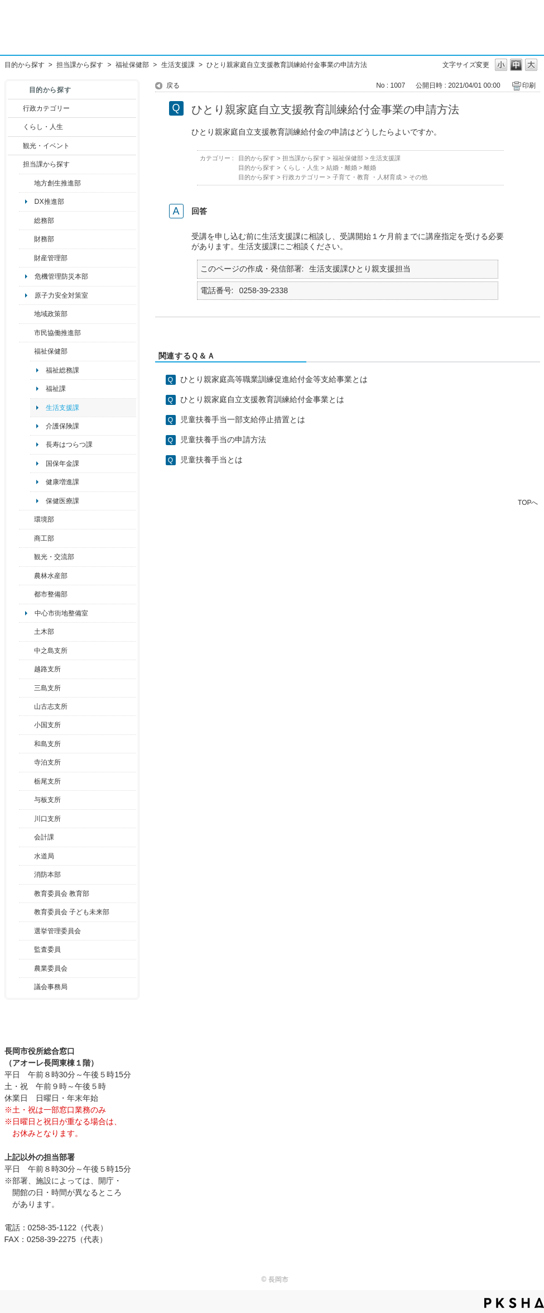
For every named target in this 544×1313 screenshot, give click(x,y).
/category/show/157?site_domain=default (26, 987)
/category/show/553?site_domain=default (26, 258)
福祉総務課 (62, 370)
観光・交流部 (54, 557)
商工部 (44, 538)
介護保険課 (62, 426)
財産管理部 (51, 258)
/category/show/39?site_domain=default (26, 894)
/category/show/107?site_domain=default (26, 651)
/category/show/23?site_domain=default (26, 519)
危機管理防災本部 (61, 276)
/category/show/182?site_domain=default (26, 594)
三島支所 (47, 688)
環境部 (44, 519)
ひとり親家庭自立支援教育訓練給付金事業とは (262, 399)
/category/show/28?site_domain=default (26, 632)
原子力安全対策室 (61, 295)
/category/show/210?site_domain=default (26, 837)
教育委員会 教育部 (61, 893)
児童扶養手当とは (211, 459)
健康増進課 (62, 482)
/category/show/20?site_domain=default (26, 557)
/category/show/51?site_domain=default (26, 912)
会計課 (44, 837)
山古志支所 (51, 706)
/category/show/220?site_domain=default (26, 949)
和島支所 (47, 744)
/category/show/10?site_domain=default (26, 221)
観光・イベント (46, 146)
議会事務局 (51, 987)
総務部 (44, 221)
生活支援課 (178, 65)
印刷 (529, 85)
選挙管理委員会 (57, 931)
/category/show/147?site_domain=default (26, 856)
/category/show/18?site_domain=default (15, 146)
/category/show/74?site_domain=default (26, 725)
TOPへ (528, 502)
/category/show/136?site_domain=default (26, 800)
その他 (418, 177)
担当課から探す (79, 65)
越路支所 (47, 669)
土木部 (44, 632)
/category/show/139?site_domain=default (26, 744)
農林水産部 (51, 576)
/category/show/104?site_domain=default (26, 314)
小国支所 (47, 725)
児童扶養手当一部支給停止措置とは (242, 419)
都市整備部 (51, 594)
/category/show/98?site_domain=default (26, 706)
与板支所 (47, 800)
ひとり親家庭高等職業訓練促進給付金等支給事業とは (274, 379)
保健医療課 (62, 501)
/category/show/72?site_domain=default (26, 239)
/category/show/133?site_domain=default (26, 819)
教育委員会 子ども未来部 (71, 912)
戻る (173, 85)
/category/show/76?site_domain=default (26, 576)
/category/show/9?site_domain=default (15, 164)
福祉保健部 (132, 65)
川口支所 (47, 819)
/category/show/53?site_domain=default (26, 688)
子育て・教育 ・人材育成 (367, 177)
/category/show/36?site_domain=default (26, 538)
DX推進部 (49, 202)
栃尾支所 (47, 781)
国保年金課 (62, 463)
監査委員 (47, 949)
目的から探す (24, 65)
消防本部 (47, 874)
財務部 (44, 239)
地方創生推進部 (57, 183)
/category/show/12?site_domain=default (15, 127)
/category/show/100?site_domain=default (26, 183)
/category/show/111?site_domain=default (26, 931)
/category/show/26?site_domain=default (26, 333)
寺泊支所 (47, 762)
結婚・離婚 (341, 167)
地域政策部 (51, 314)
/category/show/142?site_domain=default (26, 669)
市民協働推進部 (57, 333)
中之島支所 (51, 651)
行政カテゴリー (46, 108)
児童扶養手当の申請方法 (223, 439)
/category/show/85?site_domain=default (26, 875)
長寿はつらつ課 (69, 444)
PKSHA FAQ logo (514, 1303)
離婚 (370, 167)
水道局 (44, 856)
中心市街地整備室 (61, 613)
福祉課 (56, 389)
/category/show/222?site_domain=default (26, 968)
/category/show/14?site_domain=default (26, 351)
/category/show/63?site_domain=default (26, 762)
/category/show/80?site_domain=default (26, 781)
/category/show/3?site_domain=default (15, 108)
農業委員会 (51, 968)
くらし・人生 (43, 127)
